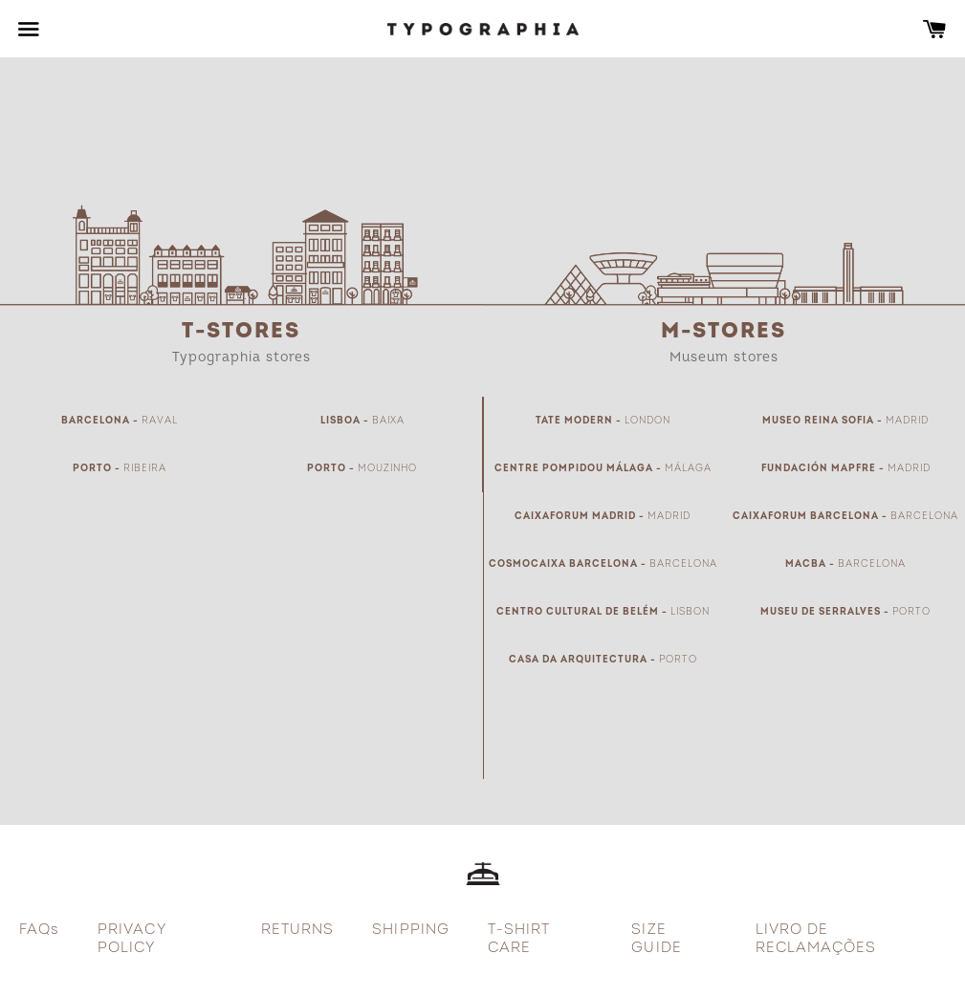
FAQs (39, 930)
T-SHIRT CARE (519, 939)
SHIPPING (410, 930)
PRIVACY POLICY (131, 939)
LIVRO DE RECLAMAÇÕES (816, 939)
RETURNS (297, 930)
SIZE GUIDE (656, 939)
